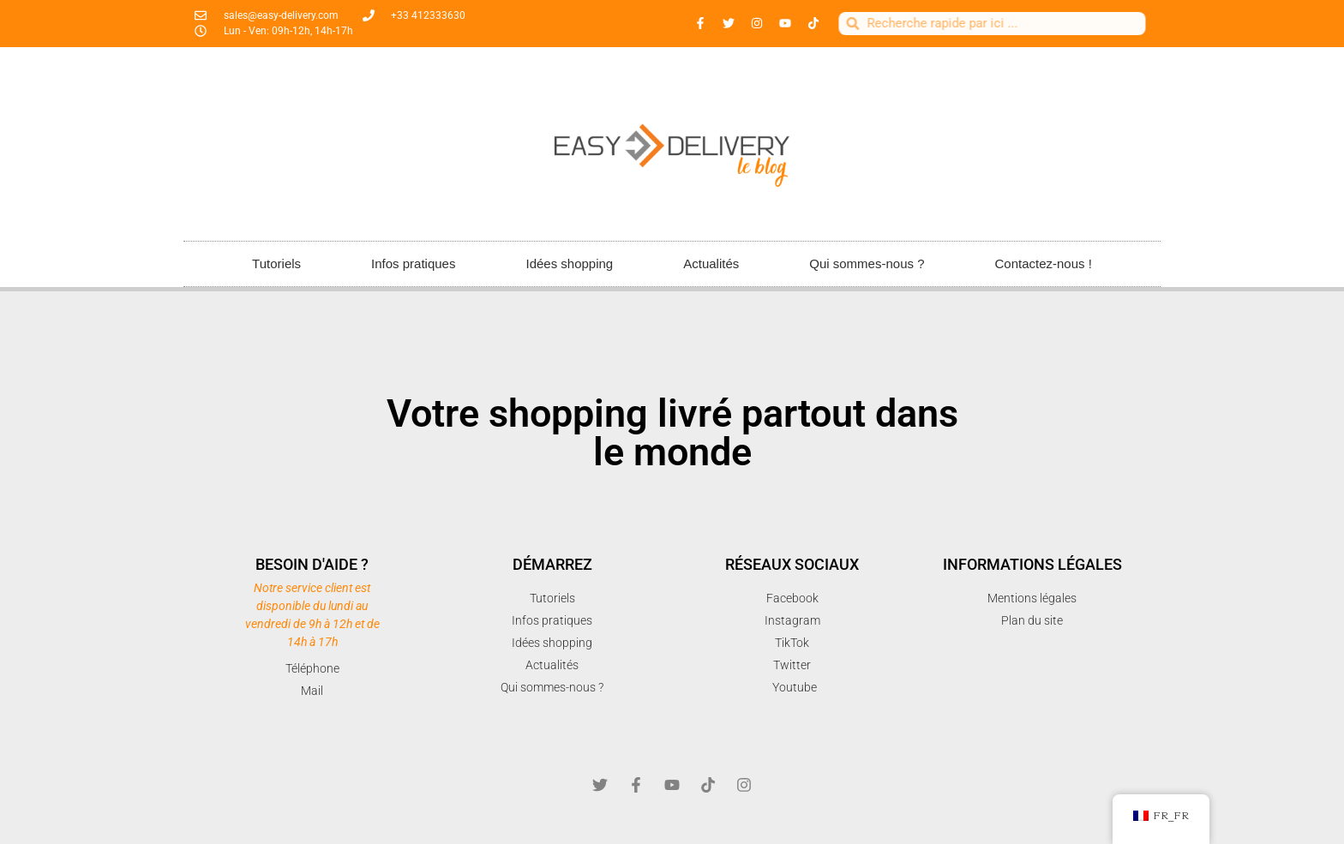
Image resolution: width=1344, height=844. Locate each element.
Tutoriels (276, 263)
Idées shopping (569, 263)
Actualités (711, 263)
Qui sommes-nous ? (866, 263)
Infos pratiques (413, 263)
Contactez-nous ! (1042, 263)
